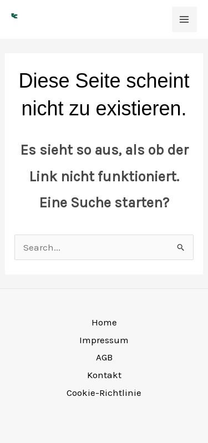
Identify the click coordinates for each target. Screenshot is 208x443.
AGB (104, 357)
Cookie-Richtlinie (104, 392)
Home (104, 322)
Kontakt (104, 374)
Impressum (104, 339)
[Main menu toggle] (184, 19)
